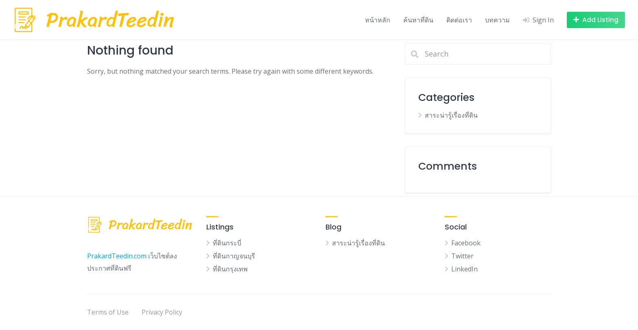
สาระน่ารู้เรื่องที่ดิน (451, 115)
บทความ (497, 19)
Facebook (466, 242)
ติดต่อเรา (459, 19)
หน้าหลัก (377, 19)
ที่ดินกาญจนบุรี (234, 255)
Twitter (462, 255)
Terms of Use (108, 312)
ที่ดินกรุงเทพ (230, 268)
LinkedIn (464, 268)
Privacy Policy (162, 312)
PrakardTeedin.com (116, 255)
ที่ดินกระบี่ (227, 242)
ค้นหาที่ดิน (418, 19)
